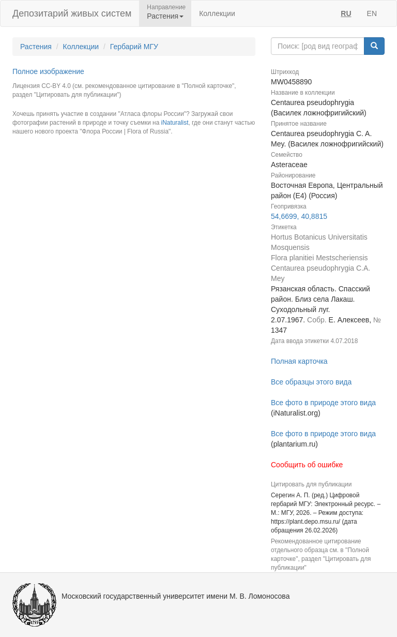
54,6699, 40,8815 (299, 216)
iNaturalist (175, 122)
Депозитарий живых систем (71, 13)
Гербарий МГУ (134, 46)
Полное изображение (48, 71)
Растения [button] (165, 16)
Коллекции (217, 13)
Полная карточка (299, 361)
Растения (36, 46)
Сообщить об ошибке (307, 465)
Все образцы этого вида (311, 382)
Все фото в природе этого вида (323, 402)
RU (346, 13)
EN (372, 13)
